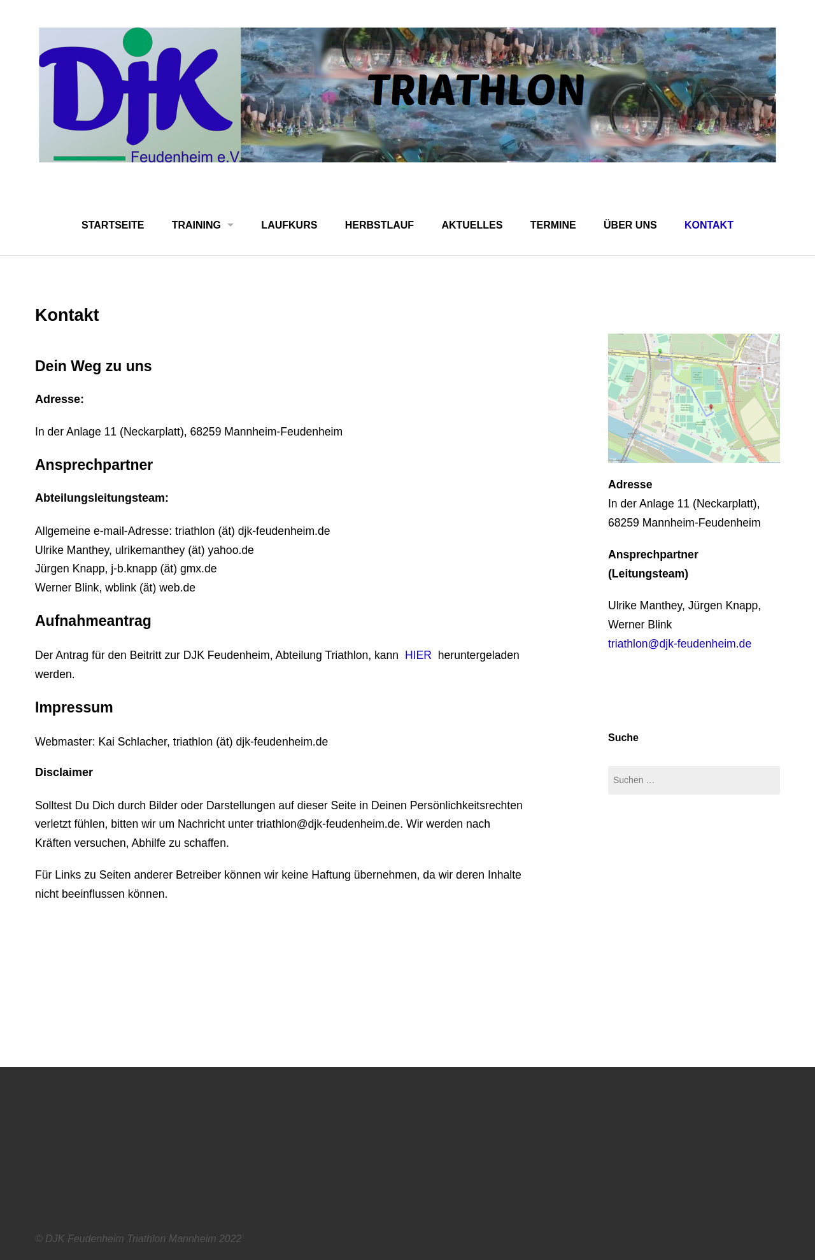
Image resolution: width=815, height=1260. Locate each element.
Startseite (113, 225)
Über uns (630, 225)
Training (196, 225)
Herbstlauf (379, 225)
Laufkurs (289, 225)
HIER (418, 655)
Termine (553, 225)
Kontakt (709, 225)
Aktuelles (471, 225)
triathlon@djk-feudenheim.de (679, 643)
